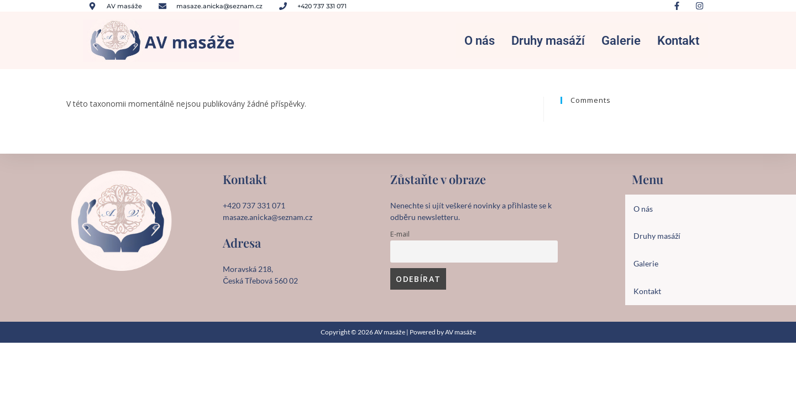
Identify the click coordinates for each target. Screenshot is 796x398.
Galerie (621, 42)
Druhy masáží (548, 42)
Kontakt (678, 42)
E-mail (400, 238)
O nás (479, 42)
